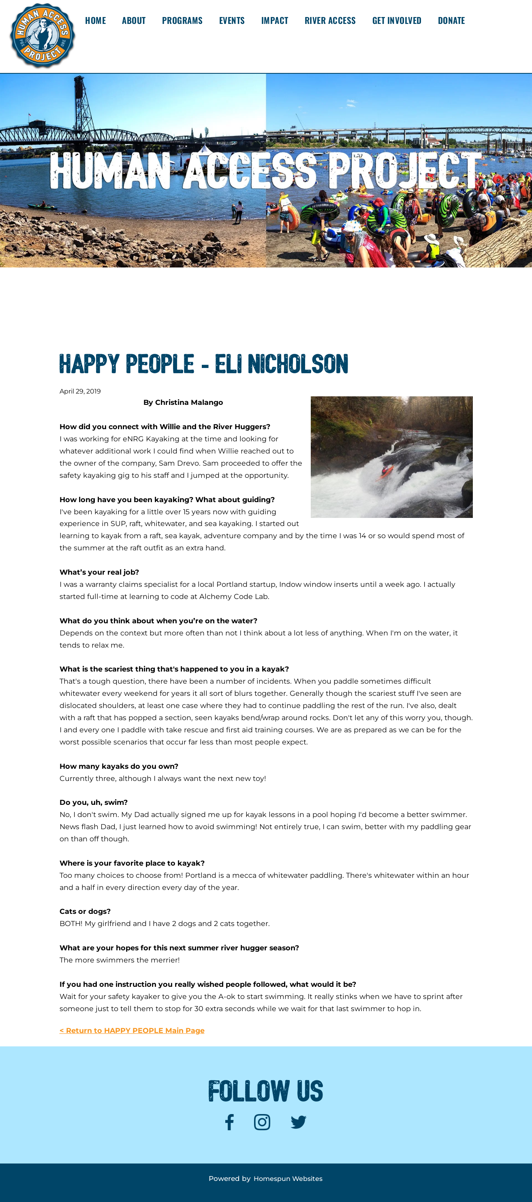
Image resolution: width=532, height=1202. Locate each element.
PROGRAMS (182, 20)
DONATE (451, 20)
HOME (95, 20)
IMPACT (274, 20)
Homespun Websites (288, 1179)
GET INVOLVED (397, 20)
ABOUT (134, 20)
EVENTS (232, 20)
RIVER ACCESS (330, 20)
